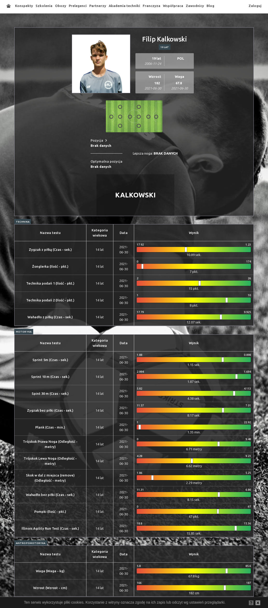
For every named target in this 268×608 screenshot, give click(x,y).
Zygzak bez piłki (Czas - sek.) (50, 410)
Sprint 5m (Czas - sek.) (50, 360)
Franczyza (151, 6)
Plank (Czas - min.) (50, 427)
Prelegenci (78, 6)
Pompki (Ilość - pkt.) (50, 511)
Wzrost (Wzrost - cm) (50, 588)
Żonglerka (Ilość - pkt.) (50, 266)
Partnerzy (97, 6)
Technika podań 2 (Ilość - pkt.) (50, 300)
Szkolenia (44, 6)
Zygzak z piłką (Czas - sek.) (50, 249)
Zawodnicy (195, 6)
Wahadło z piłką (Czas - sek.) (50, 317)
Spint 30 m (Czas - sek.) (50, 393)
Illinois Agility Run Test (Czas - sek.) (50, 528)
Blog (210, 6)
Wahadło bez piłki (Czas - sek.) (50, 494)
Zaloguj (255, 6)
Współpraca (173, 6)
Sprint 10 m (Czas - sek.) (50, 376)
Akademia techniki (124, 6)
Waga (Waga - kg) (50, 571)
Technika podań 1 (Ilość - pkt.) (50, 283)
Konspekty (24, 6)
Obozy (60, 6)
